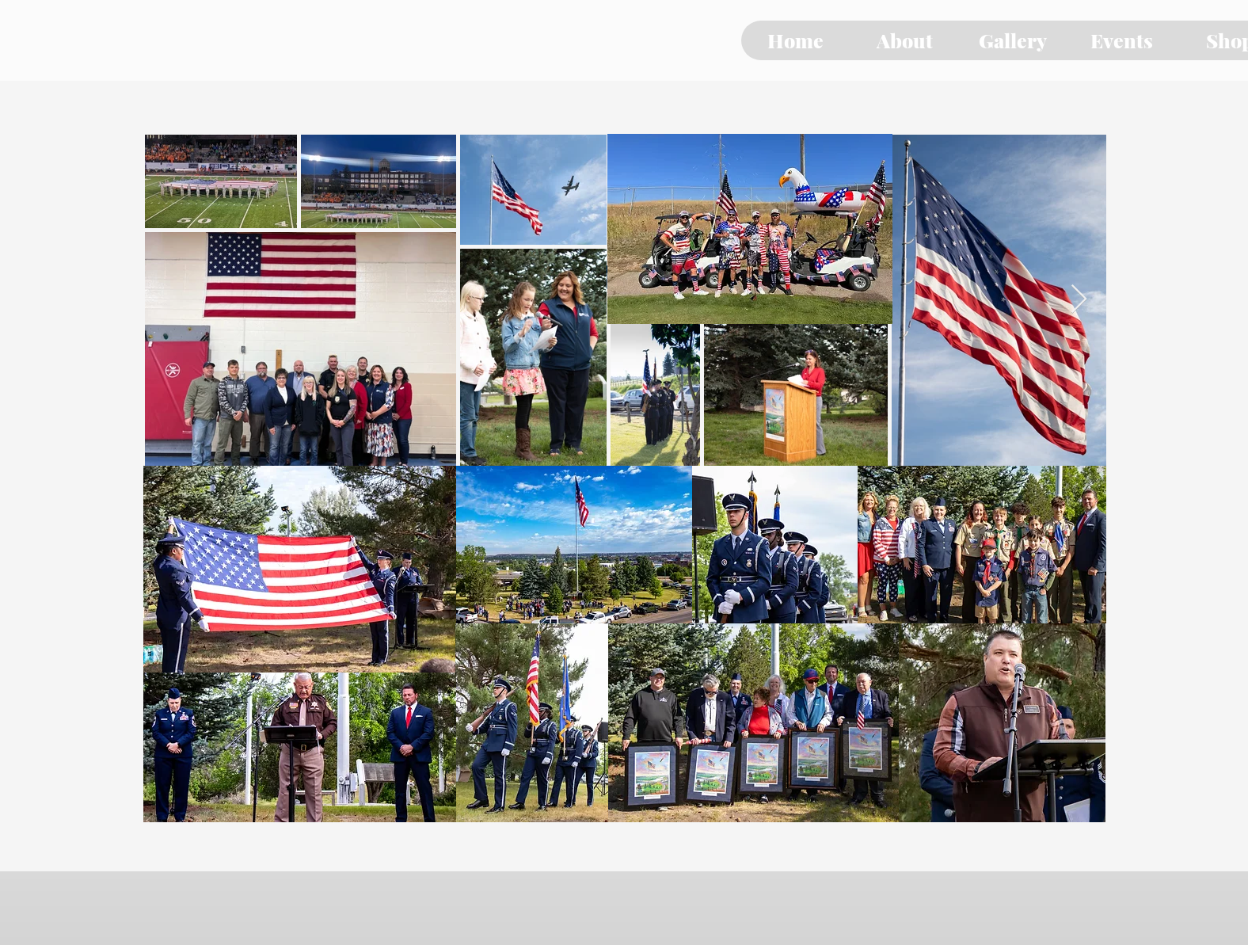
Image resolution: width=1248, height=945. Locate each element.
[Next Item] (1079, 299)
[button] (904, 40)
